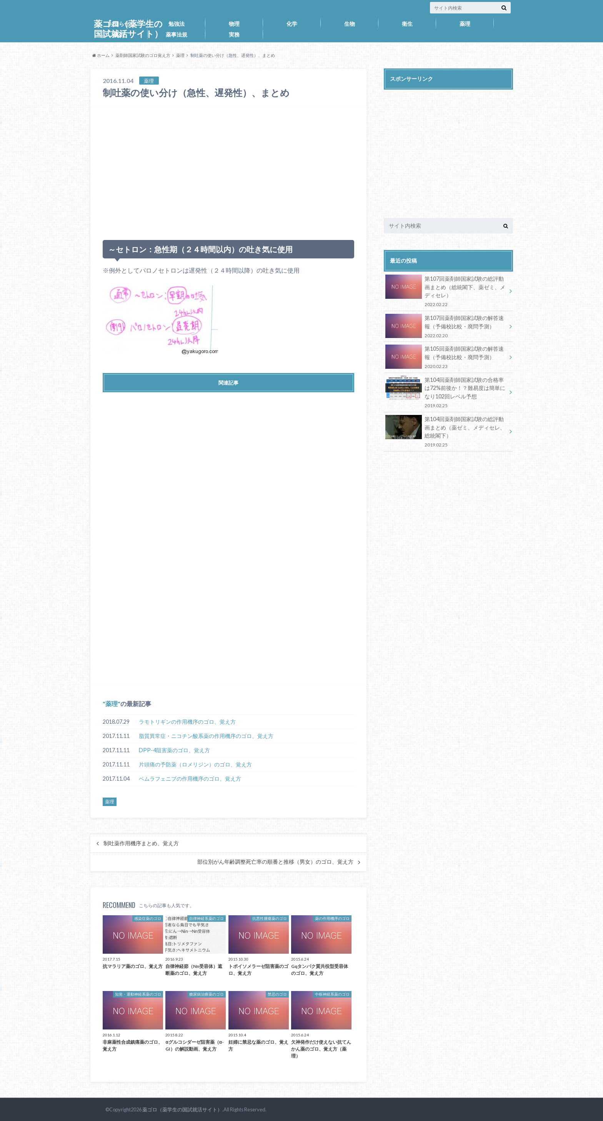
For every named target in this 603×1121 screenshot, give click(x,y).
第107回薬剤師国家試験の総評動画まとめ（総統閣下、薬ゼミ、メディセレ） (445, 291)
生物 (349, 23)
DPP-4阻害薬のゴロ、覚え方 (174, 750)
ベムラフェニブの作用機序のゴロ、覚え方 (190, 778)
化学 (292, 23)
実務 (234, 34)
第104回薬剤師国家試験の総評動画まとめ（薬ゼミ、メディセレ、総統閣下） (445, 431)
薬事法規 (176, 34)
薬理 (465, 23)
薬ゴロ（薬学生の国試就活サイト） (182, 1109)
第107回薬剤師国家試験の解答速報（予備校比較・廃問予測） (445, 326)
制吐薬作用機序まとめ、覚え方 (141, 843)
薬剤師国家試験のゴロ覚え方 (142, 55)
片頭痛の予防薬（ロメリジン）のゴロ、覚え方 (195, 764)
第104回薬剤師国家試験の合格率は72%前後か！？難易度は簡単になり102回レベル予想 (445, 392)
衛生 (407, 23)
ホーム (101, 55)
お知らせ (119, 23)
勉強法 (176, 23)
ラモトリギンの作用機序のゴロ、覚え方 (187, 721)
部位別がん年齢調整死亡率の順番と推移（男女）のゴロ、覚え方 (275, 862)
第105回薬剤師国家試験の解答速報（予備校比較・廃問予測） (445, 357)
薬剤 (118, 34)
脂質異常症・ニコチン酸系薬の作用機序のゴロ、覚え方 (206, 736)
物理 (234, 23)
